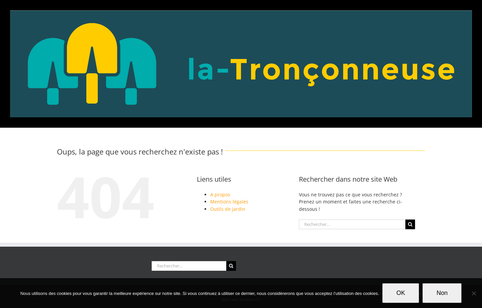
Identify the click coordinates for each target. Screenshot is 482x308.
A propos (220, 194)
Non (442, 293)
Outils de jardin (227, 209)
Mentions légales (229, 201)
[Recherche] (410, 224)
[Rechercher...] (352, 224)
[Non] (473, 293)
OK (400, 293)
